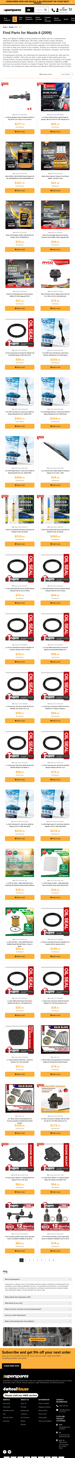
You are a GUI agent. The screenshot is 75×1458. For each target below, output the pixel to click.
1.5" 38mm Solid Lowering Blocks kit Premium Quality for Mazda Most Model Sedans (19, 1121)
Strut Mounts (66, 64)
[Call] (53, 10)
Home (5, 27)
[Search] (45, 10)
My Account (6, 1403)
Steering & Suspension (29, 19)
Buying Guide (25, 1410)
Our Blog (23, 1407)
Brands (66, 19)
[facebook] (4, 1452)
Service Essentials (39, 19)
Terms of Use (42, 1414)
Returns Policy (42, 1410)
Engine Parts (43, 64)
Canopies (55, 50)
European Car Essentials (48, 19)
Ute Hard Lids (54, 64)
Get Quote (6, 1421)
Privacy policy (42, 1417)
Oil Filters (7, 66)
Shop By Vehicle (8, 1417)
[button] (7, 19)
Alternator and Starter (41, 50)
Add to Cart (20, 131)
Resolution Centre (8, 1410)
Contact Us (24, 1414)
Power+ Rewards (43, 1403)
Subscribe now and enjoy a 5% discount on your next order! (37, 2)
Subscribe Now (11, 1366)
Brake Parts (20, 19)
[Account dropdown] (62, 10)
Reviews (23, 1424)
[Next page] (53, 1260)
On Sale (14, 19)
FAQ (4, 1414)
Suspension (19, 66)
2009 (20, 27)
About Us (23, 1403)
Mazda (11, 27)
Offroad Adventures (57, 19)
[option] (37, 2)
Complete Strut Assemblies (21, 50)
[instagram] (9, 1452)
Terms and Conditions (45, 1421)
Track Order (6, 1407)
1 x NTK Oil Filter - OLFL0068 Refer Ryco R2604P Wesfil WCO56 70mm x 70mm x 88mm (20, 944)
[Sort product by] (66, 74)
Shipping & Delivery (44, 1407)
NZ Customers (25, 1417)
